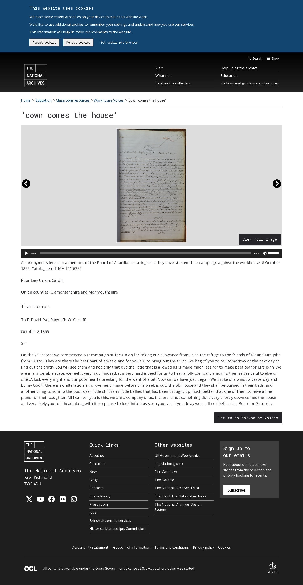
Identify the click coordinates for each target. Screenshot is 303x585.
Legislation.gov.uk (169, 463)
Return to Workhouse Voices (248, 417)
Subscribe (236, 490)
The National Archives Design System (178, 507)
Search (255, 58)
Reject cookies (78, 42)
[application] (151, 253)
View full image (259, 239)
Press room (98, 504)
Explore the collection (173, 83)
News (93, 471)
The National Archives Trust (177, 488)
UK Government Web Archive (177, 455)
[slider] (145, 253)
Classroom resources (72, 100)
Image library (99, 496)
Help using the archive (239, 67)
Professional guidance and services (250, 83)
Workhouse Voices (109, 100)
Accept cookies (44, 42)
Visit (159, 67)
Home (26, 100)
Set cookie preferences (119, 42)
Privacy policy (203, 547)
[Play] (26, 253)
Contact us (97, 463)
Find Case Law (166, 471)
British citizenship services (110, 520)
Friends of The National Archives (180, 496)
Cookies (224, 547)
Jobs (92, 512)
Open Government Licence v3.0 (119, 568)
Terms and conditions (171, 547)
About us (96, 455)
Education (229, 75)
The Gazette (164, 480)
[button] (26, 185)
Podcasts (96, 488)
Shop (273, 58)
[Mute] (265, 253)
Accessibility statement (90, 547)
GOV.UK (273, 568)
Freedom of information (131, 547)
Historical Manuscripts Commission (117, 528)
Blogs (93, 480)
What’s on (163, 75)
